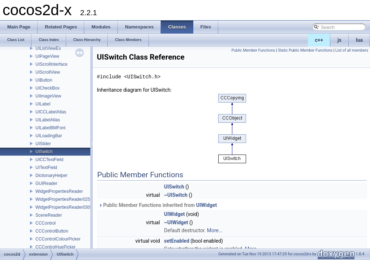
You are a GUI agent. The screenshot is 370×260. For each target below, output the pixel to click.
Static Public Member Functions (305, 50)
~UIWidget (176, 222)
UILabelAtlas (47, 119)
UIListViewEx (48, 48)
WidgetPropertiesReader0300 (63, 207)
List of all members (351, 50)
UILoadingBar (48, 135)
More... (215, 230)
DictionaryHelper (51, 175)
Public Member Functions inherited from (158, 205)
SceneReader (48, 215)
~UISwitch (176, 195)
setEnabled (176, 241)
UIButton (43, 80)
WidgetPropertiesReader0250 (63, 199)
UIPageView (47, 56)
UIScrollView (47, 72)
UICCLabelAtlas (50, 111)
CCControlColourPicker (58, 239)
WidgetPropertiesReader (59, 191)
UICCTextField (49, 159)
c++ (319, 40)
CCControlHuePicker (55, 247)
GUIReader (46, 183)
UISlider (43, 143)
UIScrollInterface (51, 64)
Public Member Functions (253, 50)
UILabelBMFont (50, 127)
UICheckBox (47, 88)
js (339, 40)
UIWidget (206, 205)
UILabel (42, 104)
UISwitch (43, 151)
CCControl (45, 223)
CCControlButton (51, 231)
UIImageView (48, 96)
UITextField (46, 167)
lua (359, 40)
